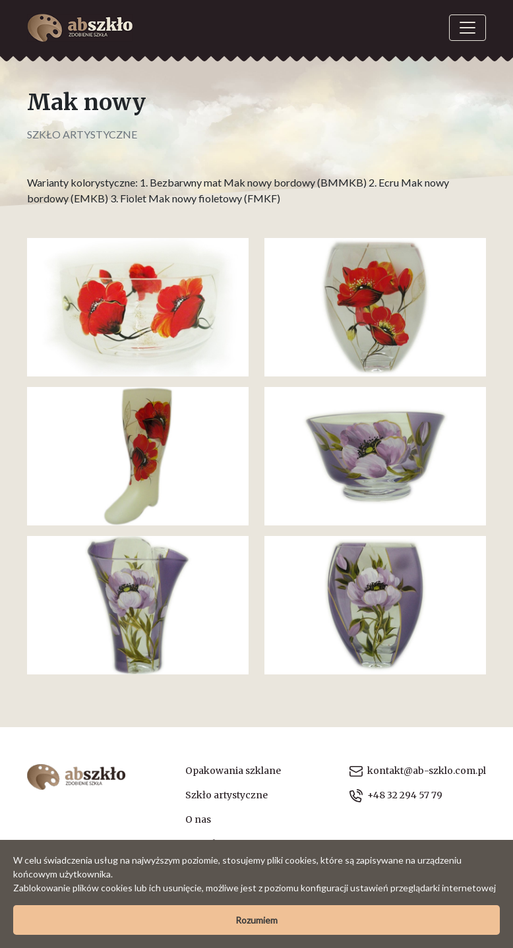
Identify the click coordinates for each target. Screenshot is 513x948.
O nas (198, 819)
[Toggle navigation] (467, 28)
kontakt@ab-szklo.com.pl (417, 771)
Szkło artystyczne (82, 134)
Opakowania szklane (233, 771)
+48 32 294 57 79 (395, 795)
